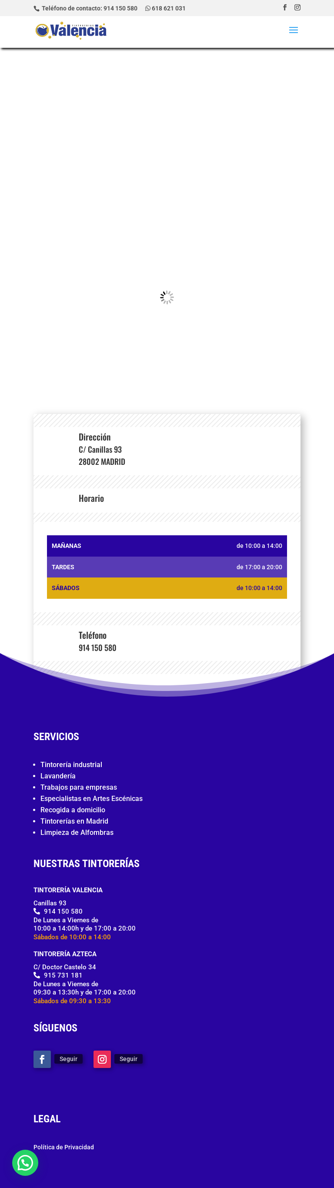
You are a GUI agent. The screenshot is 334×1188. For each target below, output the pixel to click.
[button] (25, 1163)
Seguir (68, 1058)
